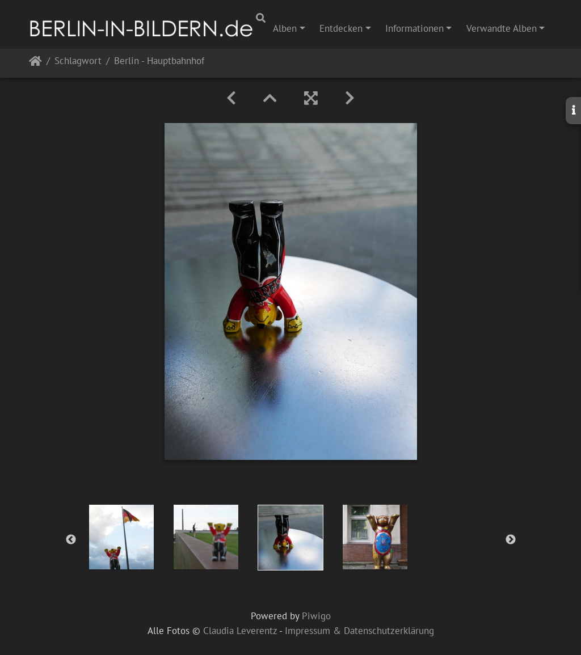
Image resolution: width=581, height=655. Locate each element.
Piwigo (316, 616)
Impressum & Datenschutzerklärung (359, 630)
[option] (121, 537)
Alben (285, 28)
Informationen (414, 28)
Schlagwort (78, 61)
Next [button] (510, 540)
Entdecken (341, 28)
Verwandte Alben (501, 28)
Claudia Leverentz (240, 630)
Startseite (35, 63)
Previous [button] (71, 540)
